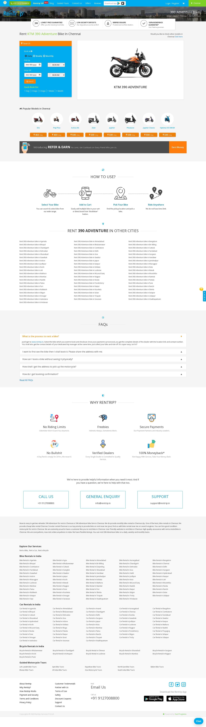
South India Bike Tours (126, 680)
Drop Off (27, 70)
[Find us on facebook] (171, 695)
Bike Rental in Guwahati (28, 583)
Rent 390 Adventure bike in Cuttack (142, 248)
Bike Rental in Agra (60, 570)
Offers (88, 3)
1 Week (50, 91)
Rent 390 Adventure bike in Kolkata (87, 267)
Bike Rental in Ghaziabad (95, 580)
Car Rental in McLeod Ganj (29, 638)
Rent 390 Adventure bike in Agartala (33, 241)
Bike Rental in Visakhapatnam (97, 609)
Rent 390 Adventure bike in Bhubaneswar (89, 244)
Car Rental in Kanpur (160, 632)
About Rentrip (25, 694)
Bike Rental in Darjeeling (95, 577)
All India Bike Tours (59, 680)
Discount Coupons (63, 708)
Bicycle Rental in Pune (28, 667)
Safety (58, 705)
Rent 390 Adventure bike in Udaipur (142, 296)
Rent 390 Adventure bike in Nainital (142, 277)
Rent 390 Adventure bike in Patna (32, 283)
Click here (179, 36)
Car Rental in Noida (27, 641)
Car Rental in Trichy (126, 648)
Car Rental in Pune (26, 644)
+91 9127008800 (105, 708)
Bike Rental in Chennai (161, 574)
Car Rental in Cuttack (27, 625)
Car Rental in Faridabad (161, 625)
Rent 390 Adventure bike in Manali (141, 270)
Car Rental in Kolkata (60, 635)
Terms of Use (61, 701)
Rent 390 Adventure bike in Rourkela (87, 289)
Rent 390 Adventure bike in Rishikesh (33, 289)
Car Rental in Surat (60, 648)
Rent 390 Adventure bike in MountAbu (143, 273)
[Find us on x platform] (177, 695)
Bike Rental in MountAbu (162, 593)
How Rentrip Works (28, 701)
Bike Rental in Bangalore (162, 570)
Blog (52, 3)
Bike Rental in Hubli (126, 583)
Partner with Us (61, 697)
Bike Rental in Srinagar (61, 606)
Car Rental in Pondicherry (128, 641)
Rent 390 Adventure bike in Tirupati (87, 296)
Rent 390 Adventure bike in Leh (31, 270)
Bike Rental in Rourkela (61, 603)
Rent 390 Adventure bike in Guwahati (33, 257)
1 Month (59, 91)
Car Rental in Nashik (160, 638)
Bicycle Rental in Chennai (95, 661)
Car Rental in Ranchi (93, 644)
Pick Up (27, 60)
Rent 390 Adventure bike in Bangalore (143, 241)
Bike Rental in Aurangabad (129, 570)
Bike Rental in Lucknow (28, 593)
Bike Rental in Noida (160, 596)
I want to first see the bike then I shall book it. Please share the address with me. (62, 351)
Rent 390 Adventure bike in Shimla (141, 289)
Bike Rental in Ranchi (160, 599)
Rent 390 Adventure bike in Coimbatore (89, 248)
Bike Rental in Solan (160, 603)
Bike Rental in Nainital (94, 596)
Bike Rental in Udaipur (161, 606)
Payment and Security (29, 705)
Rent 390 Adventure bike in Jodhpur (33, 264)
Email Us (98, 697)
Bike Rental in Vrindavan (128, 609)
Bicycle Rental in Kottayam (62, 664)
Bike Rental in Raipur (127, 599)
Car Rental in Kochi (27, 635)
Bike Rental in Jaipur (60, 587)
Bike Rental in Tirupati (94, 606)
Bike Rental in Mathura (94, 593)
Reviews (97, 3)
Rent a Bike (24, 561)
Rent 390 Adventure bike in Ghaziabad (34, 254)
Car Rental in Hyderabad (29, 632)
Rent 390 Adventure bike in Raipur (87, 286)
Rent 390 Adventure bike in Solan (86, 293)
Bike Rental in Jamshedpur (96, 587)
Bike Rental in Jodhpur (127, 587)
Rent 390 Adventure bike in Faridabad (143, 251)
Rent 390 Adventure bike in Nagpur (87, 277)
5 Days (42, 91)
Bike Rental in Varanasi (61, 609)
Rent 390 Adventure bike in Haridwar (142, 257)
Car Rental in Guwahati (127, 628)
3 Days (34, 91)
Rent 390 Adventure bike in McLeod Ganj (89, 273)
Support (58, 712)
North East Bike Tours (126, 677)
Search (29, 81)
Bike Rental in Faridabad (29, 580)
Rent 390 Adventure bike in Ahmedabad (89, 241)
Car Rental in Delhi (93, 625)
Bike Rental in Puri (92, 599)
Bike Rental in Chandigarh (129, 574)
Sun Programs (180, 724)
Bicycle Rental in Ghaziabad (129, 661)
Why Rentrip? (25, 697)
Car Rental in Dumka (127, 625)
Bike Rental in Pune (60, 599)
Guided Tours (63, 3)
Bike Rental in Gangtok (61, 580)
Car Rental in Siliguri (126, 644)
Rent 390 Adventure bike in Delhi (86, 251)
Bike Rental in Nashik (127, 596)
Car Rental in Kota (92, 635)
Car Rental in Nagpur (127, 638)
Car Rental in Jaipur (93, 632)
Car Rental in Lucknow (127, 635)
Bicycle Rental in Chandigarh (63, 661)
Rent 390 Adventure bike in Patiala (141, 280)
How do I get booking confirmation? (40, 374)
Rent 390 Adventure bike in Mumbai (33, 277)
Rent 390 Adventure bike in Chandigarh (34, 248)
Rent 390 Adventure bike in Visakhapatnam (145, 299)
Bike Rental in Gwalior (61, 583)
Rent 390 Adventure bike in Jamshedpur (143, 260)
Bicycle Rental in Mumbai (128, 664)
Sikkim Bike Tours (157, 677)
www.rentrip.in (37, 342)
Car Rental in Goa (59, 628)
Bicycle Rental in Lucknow (95, 664)
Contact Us (77, 3)
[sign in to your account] (172, 3)
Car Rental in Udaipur (161, 648)
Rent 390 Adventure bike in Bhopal (33, 244)
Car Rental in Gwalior (160, 628)
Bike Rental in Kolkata (94, 590)
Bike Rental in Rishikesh (28, 603)
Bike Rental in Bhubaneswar (63, 574)
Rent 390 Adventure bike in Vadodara (34, 299)
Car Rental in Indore (60, 632)
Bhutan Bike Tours (26, 680)
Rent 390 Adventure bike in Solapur (142, 293)
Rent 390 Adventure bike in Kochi (32, 267)
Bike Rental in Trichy (126, 606)
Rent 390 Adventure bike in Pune (141, 283)
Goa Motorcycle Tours (93, 680)
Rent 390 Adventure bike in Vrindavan (34, 302)
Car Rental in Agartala (28, 619)
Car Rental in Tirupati (94, 648)
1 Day (26, 91)
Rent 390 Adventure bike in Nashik (32, 280)
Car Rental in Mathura (161, 635)
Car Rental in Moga (60, 638)
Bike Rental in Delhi (160, 577)
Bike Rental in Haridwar (95, 583)
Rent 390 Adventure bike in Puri (31, 286)
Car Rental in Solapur (160, 644)
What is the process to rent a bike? (40, 336)
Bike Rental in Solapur (28, 606)
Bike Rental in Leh (159, 590)
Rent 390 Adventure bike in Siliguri (32, 293)
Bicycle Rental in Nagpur (162, 664)
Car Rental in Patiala (60, 641)
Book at (28, 51)
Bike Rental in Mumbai (28, 596)
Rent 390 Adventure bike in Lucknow (87, 270)
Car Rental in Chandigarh (95, 622)
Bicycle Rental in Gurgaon (162, 661)
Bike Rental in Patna (27, 599)
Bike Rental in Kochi (60, 590)
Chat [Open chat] (198, 721)
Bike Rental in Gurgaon (161, 580)
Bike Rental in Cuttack (61, 577)
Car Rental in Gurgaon (94, 628)
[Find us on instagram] (184, 695)
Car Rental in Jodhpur (127, 632)
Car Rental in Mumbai (94, 638)
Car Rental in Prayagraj (161, 641)
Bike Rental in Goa (126, 580)
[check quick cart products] (183, 3)
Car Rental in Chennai (127, 622)
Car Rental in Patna (93, 641)
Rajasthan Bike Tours (93, 677)
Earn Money (178, 147)
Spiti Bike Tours (58, 677)
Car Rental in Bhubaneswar (63, 622)
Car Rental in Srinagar (28, 648)
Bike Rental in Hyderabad (162, 583)
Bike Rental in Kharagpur (29, 590)
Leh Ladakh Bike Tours (28, 677)
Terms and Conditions (29, 708)
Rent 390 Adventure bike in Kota (141, 267)
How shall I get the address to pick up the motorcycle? (49, 366)
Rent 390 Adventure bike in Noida (86, 280)
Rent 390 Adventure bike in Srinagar (33, 296)
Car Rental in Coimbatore (162, 622)
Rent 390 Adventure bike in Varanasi (87, 299)
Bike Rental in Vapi (26, 609)
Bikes (175, 16)
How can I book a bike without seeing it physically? (47, 359)
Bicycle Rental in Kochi (28, 664)
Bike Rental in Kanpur (161, 587)
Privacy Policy (25, 712)
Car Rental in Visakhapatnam (97, 651)
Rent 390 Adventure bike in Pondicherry (89, 283)
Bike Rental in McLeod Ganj (129, 593)
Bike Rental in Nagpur (61, 596)
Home (169, 16)
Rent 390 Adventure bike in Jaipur (86, 260)
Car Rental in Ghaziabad (29, 628)
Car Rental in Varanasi (61, 651)
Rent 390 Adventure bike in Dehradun (34, 251)
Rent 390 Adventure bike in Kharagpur (143, 264)
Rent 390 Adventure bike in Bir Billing (142, 244)
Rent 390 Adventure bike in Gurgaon (142, 254)
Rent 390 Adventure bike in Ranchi (141, 286)
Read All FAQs (26, 380)
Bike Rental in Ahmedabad (96, 570)
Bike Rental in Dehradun (128, 577)
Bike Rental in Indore (27, 587)
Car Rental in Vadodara (28, 651)
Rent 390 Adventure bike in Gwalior (87, 257)
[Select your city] (197, 3)
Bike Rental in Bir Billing (95, 574)
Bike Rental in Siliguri (127, 603)
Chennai (183, 16)
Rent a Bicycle (43, 561)
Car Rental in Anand (93, 619)
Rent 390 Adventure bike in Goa (86, 254)
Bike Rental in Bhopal (27, 574)
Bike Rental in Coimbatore (29, 577)
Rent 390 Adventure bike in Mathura (33, 273)
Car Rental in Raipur (60, 644)
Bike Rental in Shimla (93, 603)
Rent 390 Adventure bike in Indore (32, 260)
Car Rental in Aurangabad (129, 619)
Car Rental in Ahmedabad (62, 619)
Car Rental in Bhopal (27, 622)
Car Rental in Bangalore (161, 619)
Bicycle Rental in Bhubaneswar (31, 661)
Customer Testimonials (65, 694)
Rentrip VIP (39, 3)
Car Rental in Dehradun (61, 625)
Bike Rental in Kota (126, 590)
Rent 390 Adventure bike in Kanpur (87, 264)
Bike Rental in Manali (60, 593)
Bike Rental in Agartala (28, 570)
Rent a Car (33, 561)
